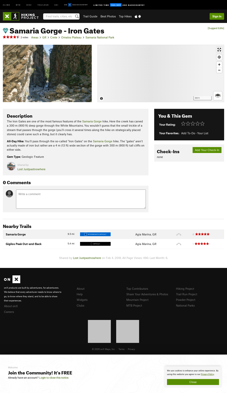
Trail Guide (90, 16)
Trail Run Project (186, 294)
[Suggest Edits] (216, 28)
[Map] (161, 73)
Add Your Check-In (207, 150)
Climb (6, 4)
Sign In (216, 16)
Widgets (82, 299)
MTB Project (134, 305)
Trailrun (43, 4)
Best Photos (108, 16)
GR (44, 37)
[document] (193, 377)
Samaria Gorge (92, 121)
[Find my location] (219, 57)
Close (193, 382)
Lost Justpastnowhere (31, 169)
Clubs (80, 305)
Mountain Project (137, 299)
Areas (34, 37)
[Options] (217, 95)
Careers (9, 311)
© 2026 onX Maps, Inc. (103, 349)
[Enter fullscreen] (219, 49)
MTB (18, 4)
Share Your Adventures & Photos (147, 294)
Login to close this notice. (54, 377)
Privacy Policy (207, 374)
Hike (29, 4)
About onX (11, 306)
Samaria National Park (99, 37)
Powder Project (185, 299)
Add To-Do (188, 133)
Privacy (131, 349)
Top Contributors (137, 288)
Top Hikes (125, 16)
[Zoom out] (219, 70)
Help (80, 294)
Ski (56, 4)
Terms (121, 349)
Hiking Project (185, 288)
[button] (7, 73)
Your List (202, 133)
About (80, 288)
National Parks (185, 305)
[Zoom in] (219, 64)
